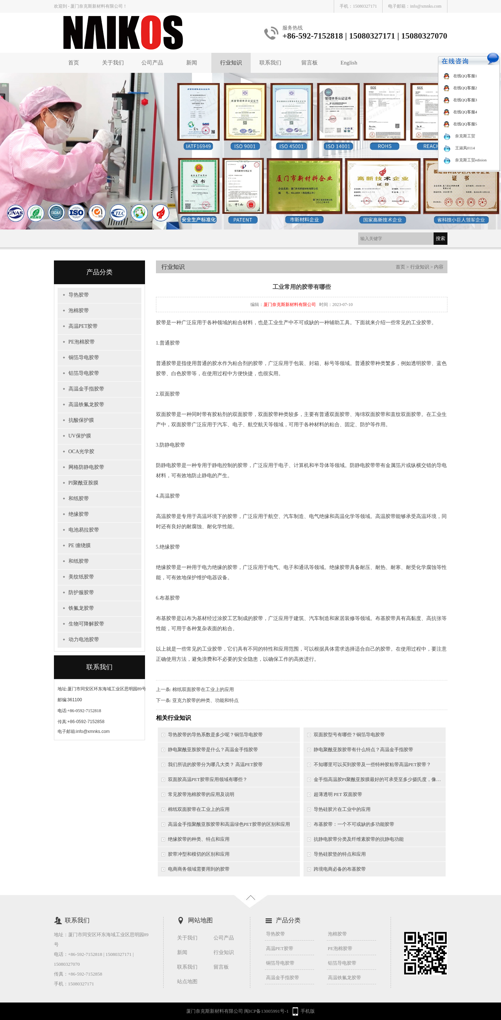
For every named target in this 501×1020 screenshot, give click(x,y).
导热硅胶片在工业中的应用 (342, 809)
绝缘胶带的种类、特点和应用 (199, 839)
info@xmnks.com (425, 6)
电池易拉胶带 (84, 530)
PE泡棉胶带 (82, 342)
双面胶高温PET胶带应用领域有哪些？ (207, 779)
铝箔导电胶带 (84, 373)
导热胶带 (79, 295)
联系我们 (270, 63)
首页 (73, 63)
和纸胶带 (79, 498)
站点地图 (187, 981)
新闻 (191, 63)
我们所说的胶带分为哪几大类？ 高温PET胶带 (215, 764)
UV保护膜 (80, 436)
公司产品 (152, 63)
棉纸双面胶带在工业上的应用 (203, 689)
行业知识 (231, 63)
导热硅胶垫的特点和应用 (340, 854)
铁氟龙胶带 (81, 608)
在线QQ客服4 (460, 112)
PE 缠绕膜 (80, 545)
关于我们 (113, 63)
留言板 (309, 63)
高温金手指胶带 (86, 389)
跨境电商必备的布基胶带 (340, 869)
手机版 (308, 1011)
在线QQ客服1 (460, 76)
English (349, 63)
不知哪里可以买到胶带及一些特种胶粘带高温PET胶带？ (372, 764)
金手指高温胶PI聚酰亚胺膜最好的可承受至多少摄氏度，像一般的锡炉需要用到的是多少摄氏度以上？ (380, 779)
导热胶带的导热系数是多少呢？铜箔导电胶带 (215, 734)
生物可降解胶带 (86, 624)
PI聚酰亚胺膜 (83, 483)
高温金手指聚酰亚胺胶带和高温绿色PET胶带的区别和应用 (229, 824)
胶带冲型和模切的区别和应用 (199, 854)
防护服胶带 (81, 592)
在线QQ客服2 (460, 88)
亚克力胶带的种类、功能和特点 (205, 700)
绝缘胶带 (79, 514)
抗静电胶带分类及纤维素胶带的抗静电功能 (359, 839)
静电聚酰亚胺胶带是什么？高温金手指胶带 (213, 749)
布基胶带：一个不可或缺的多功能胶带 (354, 824)
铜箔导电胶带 (84, 357)
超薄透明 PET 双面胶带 (338, 794)
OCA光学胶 (82, 451)
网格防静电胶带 (86, 467)
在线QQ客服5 (460, 124)
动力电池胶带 (84, 639)
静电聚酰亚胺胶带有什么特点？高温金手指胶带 (363, 749)
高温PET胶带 (83, 326)
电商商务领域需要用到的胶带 (199, 869)
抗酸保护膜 (81, 420)
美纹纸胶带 (81, 577)
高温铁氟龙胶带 (86, 404)
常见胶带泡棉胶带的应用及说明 (201, 794)
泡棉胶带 (79, 310)
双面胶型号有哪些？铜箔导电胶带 (349, 734)
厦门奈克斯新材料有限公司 (289, 304)
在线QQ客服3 (460, 100)
